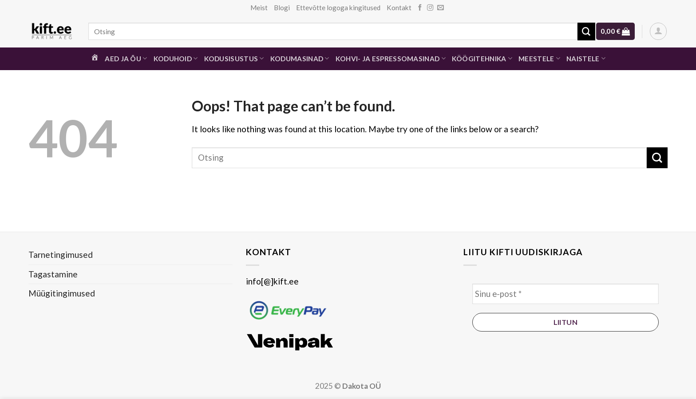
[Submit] (586, 31)
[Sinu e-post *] (565, 294)
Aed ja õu (126, 58)
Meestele (539, 58)
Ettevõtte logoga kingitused (338, 8)
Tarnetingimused (60, 254)
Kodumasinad (299, 58)
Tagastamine (53, 274)
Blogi (282, 8)
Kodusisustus (234, 58)
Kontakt (399, 8)
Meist (259, 8)
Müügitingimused (61, 293)
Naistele (585, 58)
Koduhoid (176, 58)
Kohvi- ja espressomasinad (391, 58)
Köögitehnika (482, 58)
